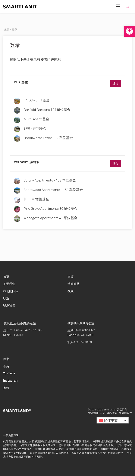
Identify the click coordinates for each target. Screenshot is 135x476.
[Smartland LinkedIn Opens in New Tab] (6, 366)
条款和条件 (125, 413)
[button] (129, 31)
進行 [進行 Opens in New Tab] (116, 83)
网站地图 (93, 413)
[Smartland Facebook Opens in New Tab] (6, 359)
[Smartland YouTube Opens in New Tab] (9, 374)
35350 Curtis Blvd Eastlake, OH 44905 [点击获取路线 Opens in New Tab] (81, 333)
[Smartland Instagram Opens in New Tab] (10, 381)
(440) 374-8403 (80, 342)
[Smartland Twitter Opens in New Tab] (6, 388)
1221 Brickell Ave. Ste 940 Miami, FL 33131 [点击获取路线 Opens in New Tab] (22, 333)
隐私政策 (112, 413)
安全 (102, 413)
